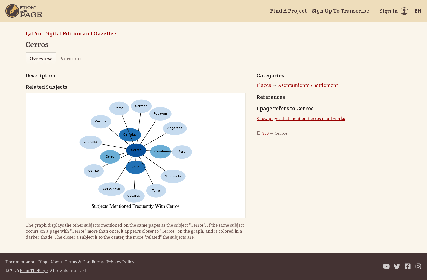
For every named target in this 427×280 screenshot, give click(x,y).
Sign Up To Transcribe (340, 10)
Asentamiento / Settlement (308, 85)
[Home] (23, 11)
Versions (70, 58)
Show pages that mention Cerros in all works (301, 118)
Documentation (20, 262)
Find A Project (288, 10)
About (56, 262)
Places (264, 85)
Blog (42, 262)
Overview (41, 58)
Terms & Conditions (84, 262)
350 (265, 133)
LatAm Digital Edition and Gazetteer (72, 33)
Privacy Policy (120, 262)
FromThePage (34, 270)
